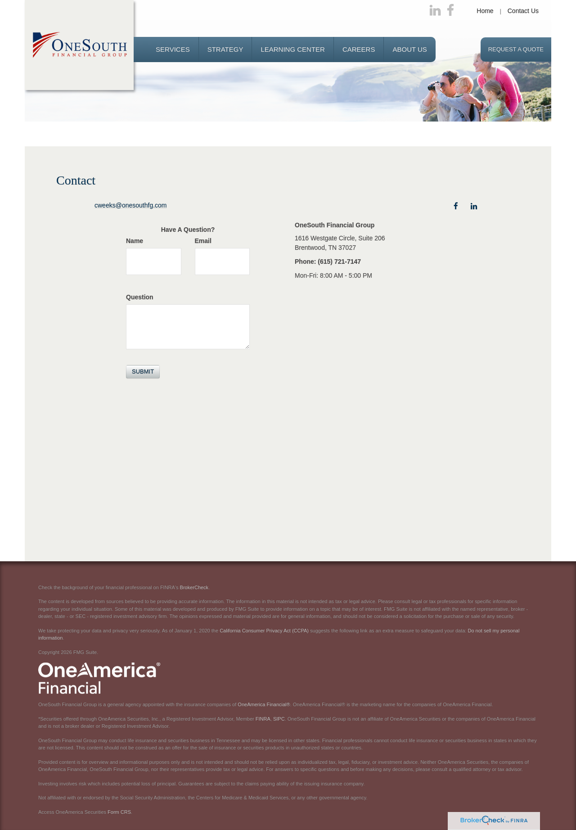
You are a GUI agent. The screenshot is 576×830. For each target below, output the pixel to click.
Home (485, 10)
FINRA (263, 719)
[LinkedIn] (435, 11)
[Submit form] (143, 372)
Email (203, 240)
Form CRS (119, 812)
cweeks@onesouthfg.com (130, 205)
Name (134, 240)
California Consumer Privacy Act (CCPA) (264, 630)
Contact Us (523, 10)
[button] (172, 49)
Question (139, 297)
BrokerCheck (194, 587)
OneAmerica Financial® (264, 704)
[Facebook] (450, 11)
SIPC (279, 719)
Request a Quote (516, 49)
